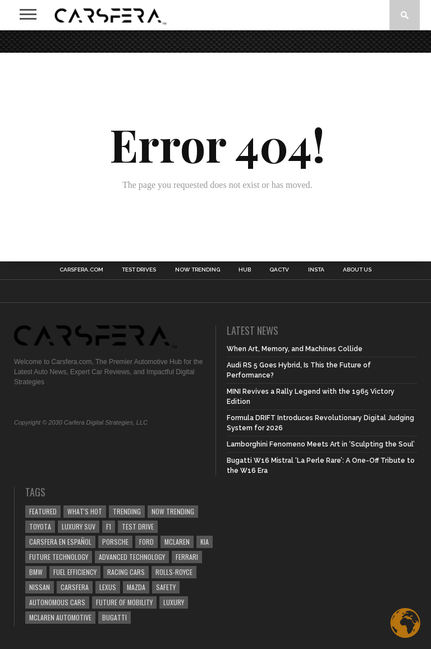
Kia (204, 541)
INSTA (316, 270)
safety (166, 587)
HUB (245, 270)
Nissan (39, 587)
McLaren (177, 541)
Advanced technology (132, 556)
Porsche (115, 541)
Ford (146, 541)
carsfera (75, 587)
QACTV (279, 270)
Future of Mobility (124, 602)
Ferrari (187, 556)
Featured (43, 511)
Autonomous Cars (57, 602)
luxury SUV (78, 526)
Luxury (173, 602)
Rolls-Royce (173, 572)
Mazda (136, 587)
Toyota (40, 526)
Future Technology (58, 556)
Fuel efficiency (75, 572)
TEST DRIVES (139, 270)
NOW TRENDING (197, 270)
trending (127, 511)
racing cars (126, 572)
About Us (357, 270)
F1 (108, 526)
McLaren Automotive (60, 617)
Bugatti (114, 617)
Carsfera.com (81, 270)
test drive (138, 526)
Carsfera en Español (60, 541)
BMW (36, 572)
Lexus (107, 587)
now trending (173, 511)
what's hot (84, 511)
